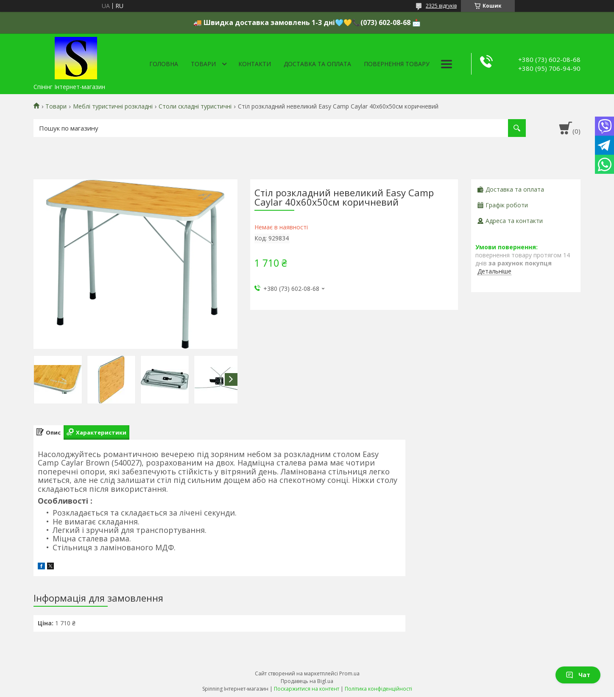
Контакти (254, 64)
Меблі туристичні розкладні (113, 106)
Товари (203, 64)
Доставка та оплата (317, 64)
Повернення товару (397, 64)
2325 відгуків (441, 5)
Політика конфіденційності (378, 688)
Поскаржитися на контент (306, 688)
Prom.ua (349, 673)
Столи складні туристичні (195, 106)
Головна (163, 64)
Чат (578, 675)
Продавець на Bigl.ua (307, 681)
